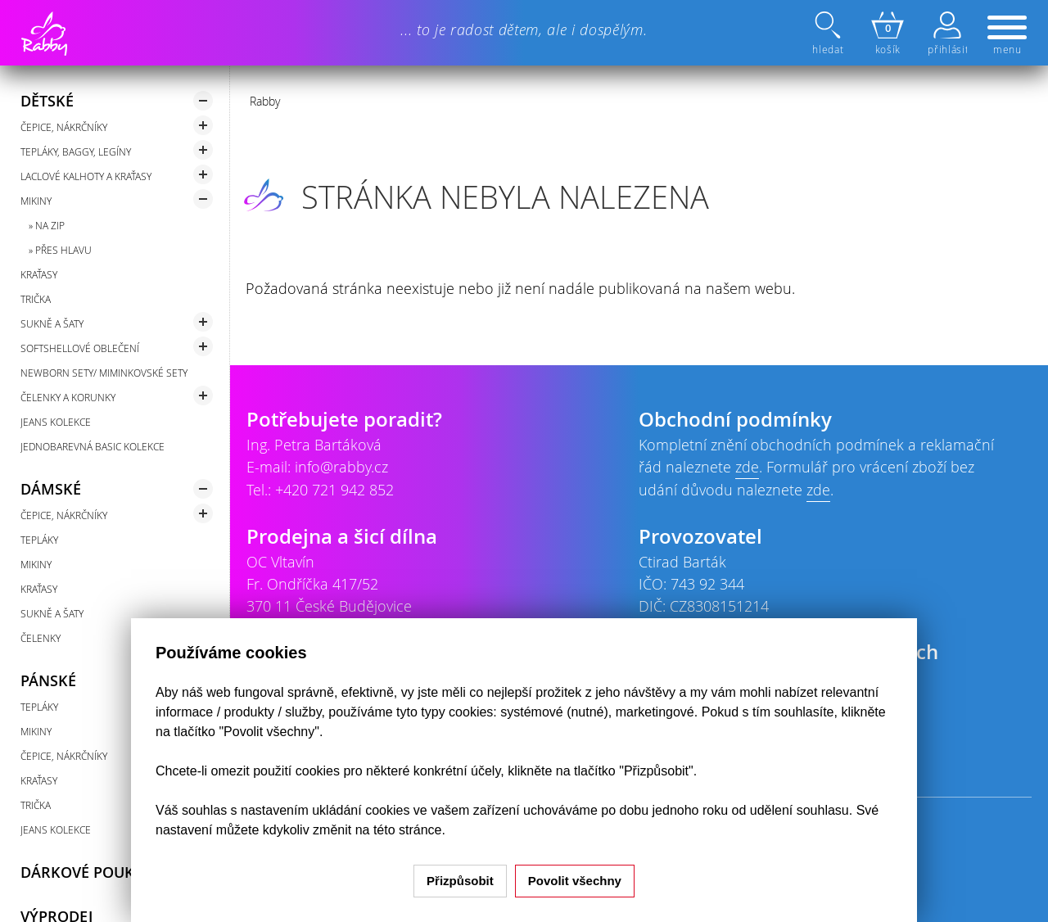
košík (887, 33)
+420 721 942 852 (334, 489)
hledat (829, 33)
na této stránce (398, 830)
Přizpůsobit (460, 881)
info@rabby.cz (341, 467)
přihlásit (947, 33)
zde (747, 467)
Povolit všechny (574, 881)
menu (1007, 36)
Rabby (265, 101)
